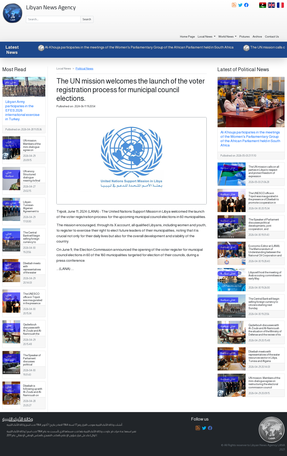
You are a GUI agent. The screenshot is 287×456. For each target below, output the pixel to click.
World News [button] (226, 36)
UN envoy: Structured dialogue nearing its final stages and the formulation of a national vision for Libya (32, 182)
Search (87, 19)
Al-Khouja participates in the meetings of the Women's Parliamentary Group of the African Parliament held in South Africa (132, 47)
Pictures (244, 36)
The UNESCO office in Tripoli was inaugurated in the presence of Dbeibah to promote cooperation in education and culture (32, 306)
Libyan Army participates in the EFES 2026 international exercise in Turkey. (22, 110)
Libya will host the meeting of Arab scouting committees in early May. (264, 275)
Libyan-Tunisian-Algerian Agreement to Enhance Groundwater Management (31, 211)
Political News (84, 68)
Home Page (187, 36)
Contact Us (272, 36)
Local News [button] (205, 36)
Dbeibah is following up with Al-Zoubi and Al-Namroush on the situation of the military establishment (32, 395)
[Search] (53, 19)
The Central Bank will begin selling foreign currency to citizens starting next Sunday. (32, 240)
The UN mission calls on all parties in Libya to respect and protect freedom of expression (263, 171)
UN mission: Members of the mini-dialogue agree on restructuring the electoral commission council (32, 151)
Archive (257, 36)
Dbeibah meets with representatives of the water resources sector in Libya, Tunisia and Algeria (32, 274)
